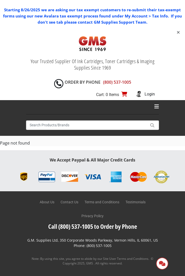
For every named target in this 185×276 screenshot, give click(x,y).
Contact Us (69, 202)
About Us (47, 202)
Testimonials (135, 202)
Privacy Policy (92, 216)
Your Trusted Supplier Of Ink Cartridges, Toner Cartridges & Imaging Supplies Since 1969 (93, 64)
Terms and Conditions (102, 202)
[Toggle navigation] (156, 106)
